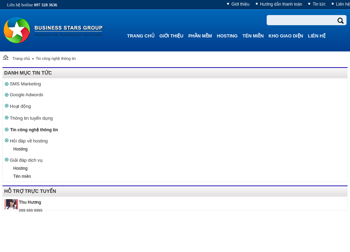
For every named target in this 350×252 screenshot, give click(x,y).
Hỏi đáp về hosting (29, 141)
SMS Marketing (25, 83)
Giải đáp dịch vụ (26, 160)
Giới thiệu (240, 4)
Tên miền (22, 176)
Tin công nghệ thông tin (56, 58)
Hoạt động (20, 106)
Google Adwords (26, 94)
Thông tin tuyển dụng (31, 118)
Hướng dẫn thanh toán (281, 4)
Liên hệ (343, 4)
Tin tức (319, 4)
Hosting (20, 149)
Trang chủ (21, 58)
